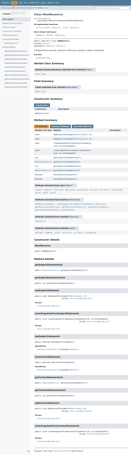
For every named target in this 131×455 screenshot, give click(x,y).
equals (47, 190)
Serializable (42, 28)
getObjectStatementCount (47, 207)
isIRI (57, 233)
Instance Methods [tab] (60, 126)
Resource (56, 28)
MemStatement (81, 135)
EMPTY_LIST (40, 92)
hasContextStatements (64, 175)
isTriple (78, 233)
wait (37, 193)
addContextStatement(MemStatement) (18, 83)
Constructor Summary (12, 31)
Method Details (9, 47)
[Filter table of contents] (20, 13)
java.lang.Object (41, 18)
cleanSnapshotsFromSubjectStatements (72, 150)
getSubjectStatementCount (66, 166)
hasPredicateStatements (47, 210)
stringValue (90, 233)
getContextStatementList (65, 162)
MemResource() (11, 43)
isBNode (48, 233)
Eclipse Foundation (60, 451)
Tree (26, 3)
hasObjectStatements (98, 207)
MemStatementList (43, 162)
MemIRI (50, 35)
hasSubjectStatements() (15, 67)
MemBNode (40, 35)
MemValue (74, 28)
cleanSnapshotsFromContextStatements (72, 143)
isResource (40, 221)
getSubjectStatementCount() (17, 55)
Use (20, 3)
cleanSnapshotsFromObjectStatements (75, 204)
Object (45, 43)
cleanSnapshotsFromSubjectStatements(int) (18, 63)
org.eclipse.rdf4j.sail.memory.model (16, 8)
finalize (57, 190)
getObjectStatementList (74, 207)
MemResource (41, 8)
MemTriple (60, 35)
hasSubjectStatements (64, 179)
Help (57, 3)
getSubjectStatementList (65, 170)
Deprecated (34, 3)
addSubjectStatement (63, 139)
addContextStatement (63, 135)
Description (8, 19)
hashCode (81, 190)
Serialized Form (43, 58)
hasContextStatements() (15, 71)
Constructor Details (11, 39)
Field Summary (9, 27)
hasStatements (68, 210)
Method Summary (10, 35)
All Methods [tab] (41, 126)
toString (116, 190)
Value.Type (40, 74)
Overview (5, 3)
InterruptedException (80, 298)
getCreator (100, 204)
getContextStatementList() (16, 75)
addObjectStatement (44, 204)
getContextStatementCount (66, 158)
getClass (69, 190)
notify (92, 190)
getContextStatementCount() (17, 79)
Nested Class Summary (13, 23)
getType (38, 233)
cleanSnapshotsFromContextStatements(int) (18, 87)
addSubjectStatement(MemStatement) (18, 59)
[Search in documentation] (111, 8)
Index (43, 3)
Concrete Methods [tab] (82, 126)
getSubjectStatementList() (16, 51)
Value (65, 28)
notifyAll (104, 190)
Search (50, 3)
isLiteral (67, 233)
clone (37, 190)
